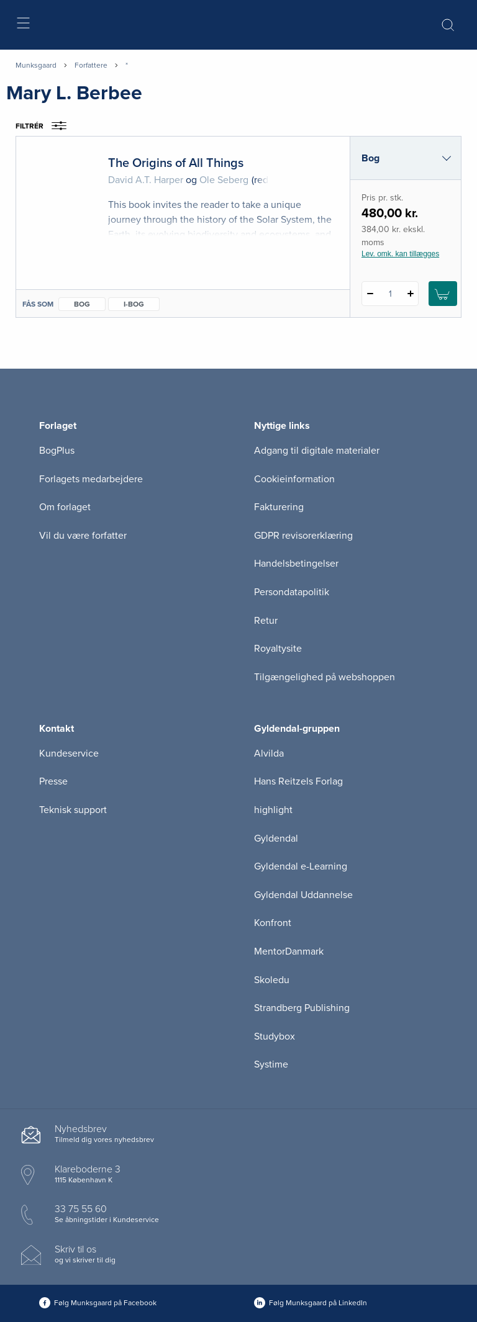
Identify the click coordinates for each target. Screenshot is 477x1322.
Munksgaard (36, 65)
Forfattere (91, 65)
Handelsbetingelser (296, 563)
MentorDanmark (289, 951)
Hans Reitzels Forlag (298, 781)
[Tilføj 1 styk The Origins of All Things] (410, 293)
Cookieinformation (294, 479)
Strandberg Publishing (302, 1008)
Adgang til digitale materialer (316, 450)
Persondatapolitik (291, 592)
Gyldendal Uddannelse (303, 895)
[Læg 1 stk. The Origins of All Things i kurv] (443, 293)
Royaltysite (278, 648)
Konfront (272, 923)
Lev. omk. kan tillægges (400, 254)
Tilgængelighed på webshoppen (324, 677)
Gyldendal (276, 838)
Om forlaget (65, 507)
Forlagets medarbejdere (91, 479)
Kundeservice (69, 753)
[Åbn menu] (23, 25)
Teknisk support (73, 810)
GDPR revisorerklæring (303, 535)
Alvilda (269, 753)
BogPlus (57, 450)
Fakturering (279, 507)
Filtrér (45, 126)
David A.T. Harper (145, 180)
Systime (271, 1064)
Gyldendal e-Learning (300, 866)
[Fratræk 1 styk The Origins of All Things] (370, 293)
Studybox (274, 1036)
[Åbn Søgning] (447, 24)
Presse (53, 781)
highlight (273, 810)
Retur (266, 620)
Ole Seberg (223, 180)
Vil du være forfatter (83, 535)
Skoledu (271, 980)
